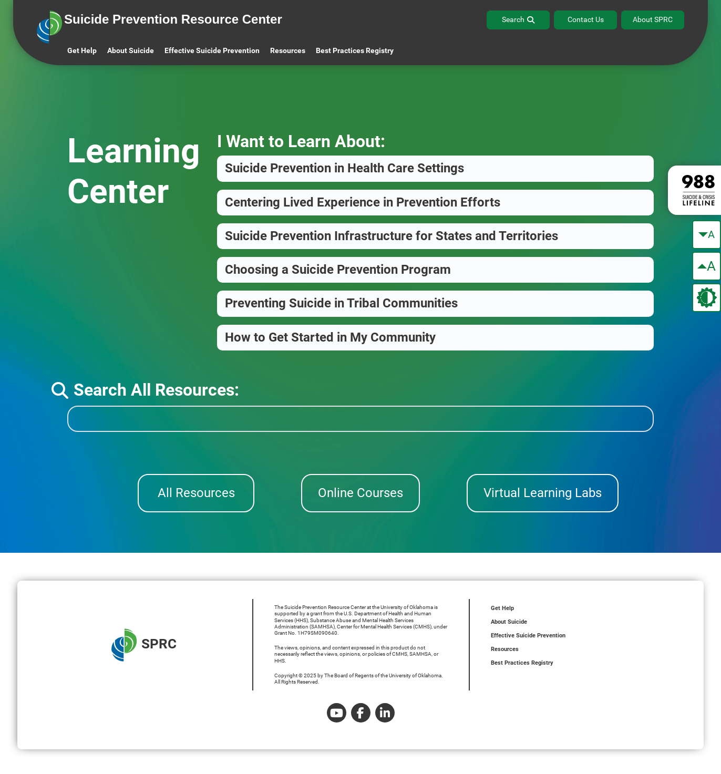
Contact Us (586, 19)
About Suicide (130, 50)
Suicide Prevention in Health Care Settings (344, 168)
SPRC (144, 645)
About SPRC (653, 19)
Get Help (82, 50)
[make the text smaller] (706, 234)
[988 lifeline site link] (694, 190)
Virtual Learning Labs (542, 493)
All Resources (196, 493)
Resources (505, 649)
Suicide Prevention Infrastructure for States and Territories (391, 236)
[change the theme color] (706, 297)
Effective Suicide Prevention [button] (212, 50)
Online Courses (360, 493)
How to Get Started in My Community (330, 337)
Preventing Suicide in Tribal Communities (341, 303)
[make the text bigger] (706, 266)
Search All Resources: (145, 390)
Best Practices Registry (355, 50)
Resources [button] (287, 50)
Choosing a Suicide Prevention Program (338, 269)
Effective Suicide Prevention (528, 635)
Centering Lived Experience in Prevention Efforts (362, 202)
